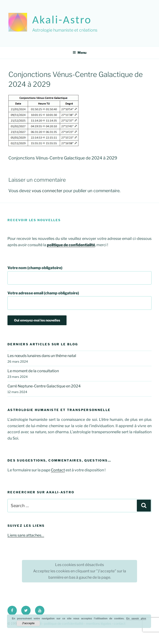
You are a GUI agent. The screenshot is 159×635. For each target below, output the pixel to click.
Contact (58, 470)
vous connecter (47, 190)
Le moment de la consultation (33, 371)
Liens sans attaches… (25, 535)
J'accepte (28, 623)
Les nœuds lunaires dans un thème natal (41, 356)
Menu (79, 52)
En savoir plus (136, 618)
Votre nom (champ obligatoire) (79, 275)
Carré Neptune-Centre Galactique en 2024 (44, 386)
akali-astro (62, 19)
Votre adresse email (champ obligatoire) (79, 300)
